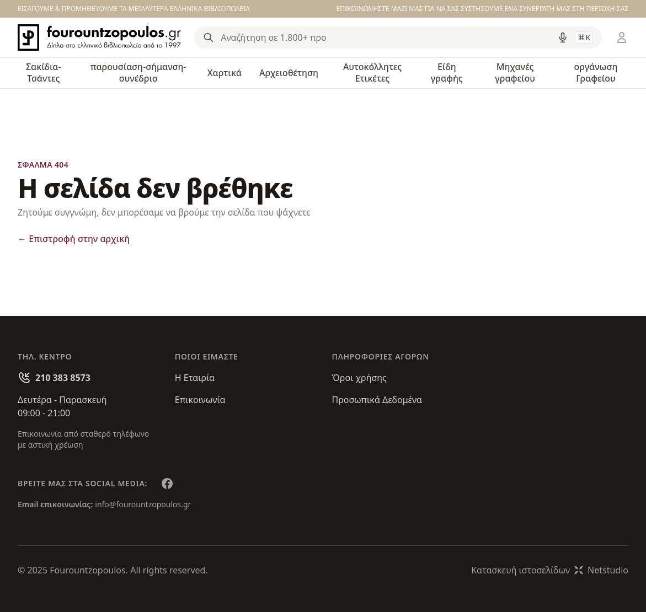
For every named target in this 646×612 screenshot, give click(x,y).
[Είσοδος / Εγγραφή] (621, 37)
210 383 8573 (62, 378)
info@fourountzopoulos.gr (143, 504)
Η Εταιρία (195, 378)
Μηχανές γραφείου (515, 72)
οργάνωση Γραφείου (596, 72)
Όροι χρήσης (359, 378)
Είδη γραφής (447, 72)
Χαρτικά (224, 73)
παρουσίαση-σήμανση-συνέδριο (138, 72)
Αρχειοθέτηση (288, 73)
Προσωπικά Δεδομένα (377, 400)
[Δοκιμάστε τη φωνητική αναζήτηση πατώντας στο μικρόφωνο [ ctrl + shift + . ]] (562, 37)
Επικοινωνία (200, 400)
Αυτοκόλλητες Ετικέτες (372, 72)
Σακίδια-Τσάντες (43, 72)
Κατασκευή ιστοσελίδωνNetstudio (549, 570)
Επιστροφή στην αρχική (74, 239)
